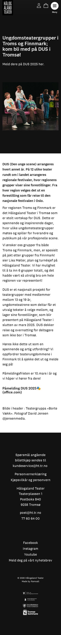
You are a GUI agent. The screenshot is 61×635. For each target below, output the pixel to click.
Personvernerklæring (31, 474)
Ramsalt (35, 581)
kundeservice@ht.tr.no (30, 466)
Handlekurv (46, 5)
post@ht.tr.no (30, 513)
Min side (39, 5)
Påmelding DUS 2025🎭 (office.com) (21, 390)
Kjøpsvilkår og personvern (30, 480)
